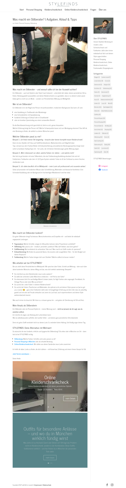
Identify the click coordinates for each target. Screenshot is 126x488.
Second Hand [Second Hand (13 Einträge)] (98, 129)
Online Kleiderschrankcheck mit (39, 387)
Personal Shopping (34, 10)
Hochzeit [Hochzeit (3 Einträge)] (97, 96)
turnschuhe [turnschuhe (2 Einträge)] (105, 148)
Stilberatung (33, 23)
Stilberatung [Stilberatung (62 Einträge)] (98, 137)
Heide (16, 23)
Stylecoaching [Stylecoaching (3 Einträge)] (98, 144)
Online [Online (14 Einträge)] (96, 111)
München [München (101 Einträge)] (97, 107)
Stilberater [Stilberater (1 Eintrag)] (105, 133)
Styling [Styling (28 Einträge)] (107, 144)
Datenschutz (47, 485)
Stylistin (69, 387)
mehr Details (70, 399)
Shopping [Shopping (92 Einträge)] (108, 129)
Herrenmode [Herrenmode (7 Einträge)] (105, 92)
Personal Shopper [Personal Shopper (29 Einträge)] (99, 118)
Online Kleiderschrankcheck (76, 10)
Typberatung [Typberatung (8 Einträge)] (98, 152)
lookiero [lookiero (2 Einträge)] (97, 103)
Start (22, 10)
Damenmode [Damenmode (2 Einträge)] (98, 84)
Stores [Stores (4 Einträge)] (106, 137)
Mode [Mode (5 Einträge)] (110, 103)
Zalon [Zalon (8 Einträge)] (106, 152)
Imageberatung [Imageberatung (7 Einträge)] (106, 96)
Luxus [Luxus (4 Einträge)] (104, 103)
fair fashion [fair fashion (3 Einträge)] (97, 88)
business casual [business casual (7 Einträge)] (106, 77)
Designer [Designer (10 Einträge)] (107, 84)
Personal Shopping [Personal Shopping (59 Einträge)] (99, 122)
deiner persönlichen (58, 387)
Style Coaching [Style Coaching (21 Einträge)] (98, 141)
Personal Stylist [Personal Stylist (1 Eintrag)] (98, 126)
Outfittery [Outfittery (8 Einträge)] (97, 114)
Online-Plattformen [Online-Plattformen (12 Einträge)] (106, 111)
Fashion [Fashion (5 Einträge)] (96, 92)
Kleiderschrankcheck (53, 10)
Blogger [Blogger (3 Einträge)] (97, 77)
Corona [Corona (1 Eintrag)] (107, 81)
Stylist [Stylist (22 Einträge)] (97, 148)
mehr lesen (50, 460)
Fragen (93, 10)
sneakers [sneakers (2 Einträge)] (97, 133)
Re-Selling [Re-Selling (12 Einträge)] (108, 126)
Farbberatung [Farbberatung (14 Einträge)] (107, 88)
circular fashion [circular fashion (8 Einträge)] (98, 81)
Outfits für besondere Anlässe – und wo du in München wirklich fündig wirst (50, 435)
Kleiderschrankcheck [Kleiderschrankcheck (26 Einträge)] (107, 100)
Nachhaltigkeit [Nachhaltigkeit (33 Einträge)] (107, 107)
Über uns (102, 10)
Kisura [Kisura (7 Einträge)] (96, 100)
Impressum (38, 485)
